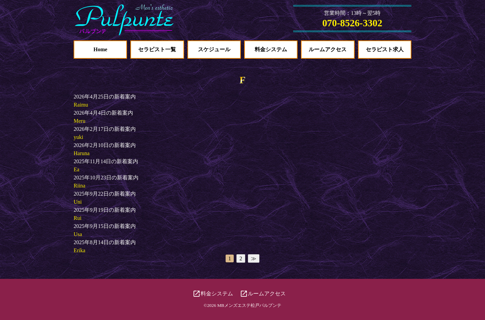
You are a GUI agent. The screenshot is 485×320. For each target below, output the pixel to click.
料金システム (271, 49)
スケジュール (214, 49)
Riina (79, 185)
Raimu (81, 105)
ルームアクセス (328, 49)
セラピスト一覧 (157, 49)
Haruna (82, 153)
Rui (77, 218)
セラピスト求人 (385, 49)
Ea (76, 169)
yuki (78, 137)
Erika (79, 250)
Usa (78, 234)
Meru (79, 121)
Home (100, 49)
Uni (78, 202)
